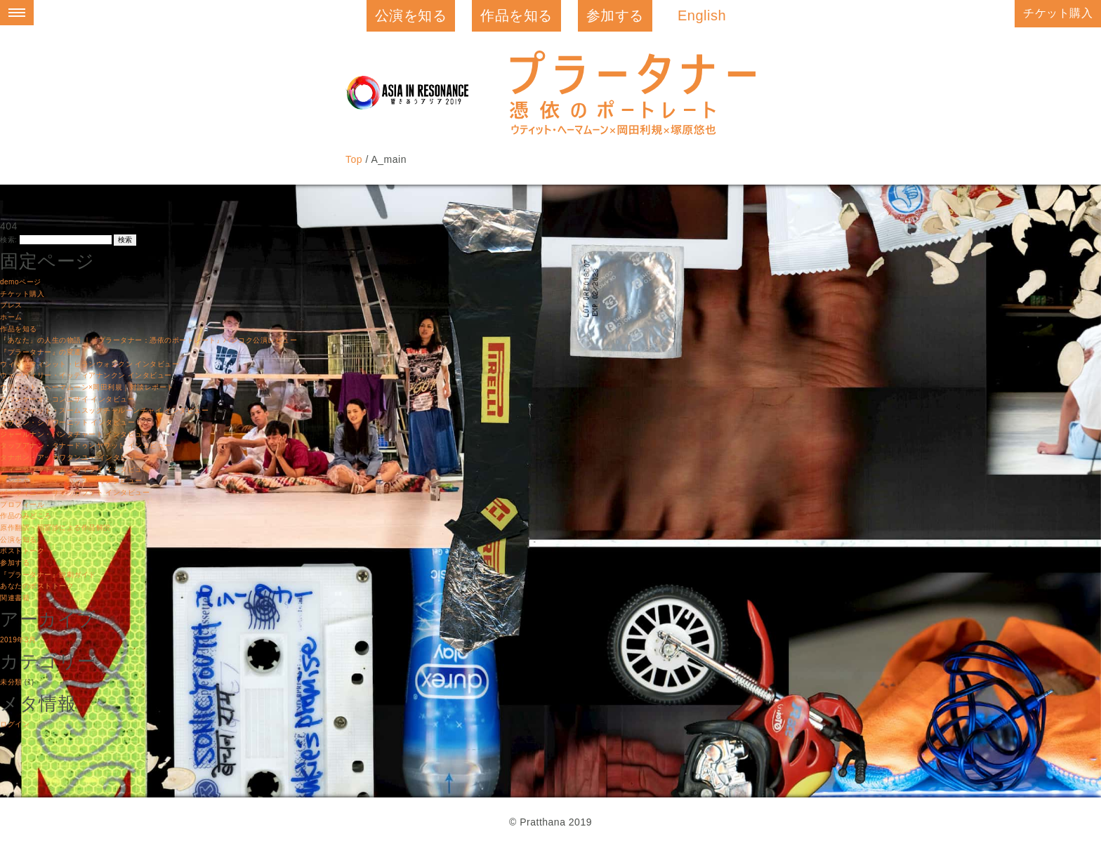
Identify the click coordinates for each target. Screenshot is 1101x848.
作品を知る (516, 15)
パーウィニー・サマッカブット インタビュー (75, 492)
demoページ (20, 282)
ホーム (11, 317)
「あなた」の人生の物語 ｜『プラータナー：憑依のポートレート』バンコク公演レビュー (148, 340)
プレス (11, 305)
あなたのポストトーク (37, 586)
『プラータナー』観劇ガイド (48, 574)
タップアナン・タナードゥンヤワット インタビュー (86, 445)
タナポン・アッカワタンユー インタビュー (71, 457)
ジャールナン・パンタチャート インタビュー (75, 434)
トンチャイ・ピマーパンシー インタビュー (71, 480)
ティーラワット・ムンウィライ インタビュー (75, 469)
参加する (615, 15)
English (702, 15)
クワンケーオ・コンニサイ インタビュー (67, 399)
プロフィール (22, 504)
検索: (8, 240)
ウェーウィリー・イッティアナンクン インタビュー (86, 375)
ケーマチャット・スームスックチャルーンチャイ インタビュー (104, 410)
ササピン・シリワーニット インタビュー (67, 422)
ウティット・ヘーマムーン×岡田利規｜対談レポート (87, 387)
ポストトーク (22, 551)
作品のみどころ (26, 515)
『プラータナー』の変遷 (40, 352)
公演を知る (411, 15)
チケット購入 (1058, 13)
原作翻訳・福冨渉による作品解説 (55, 527)
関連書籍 (14, 598)
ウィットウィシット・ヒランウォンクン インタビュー (89, 364)
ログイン (14, 724)
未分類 (11, 682)
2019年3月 (18, 640)
